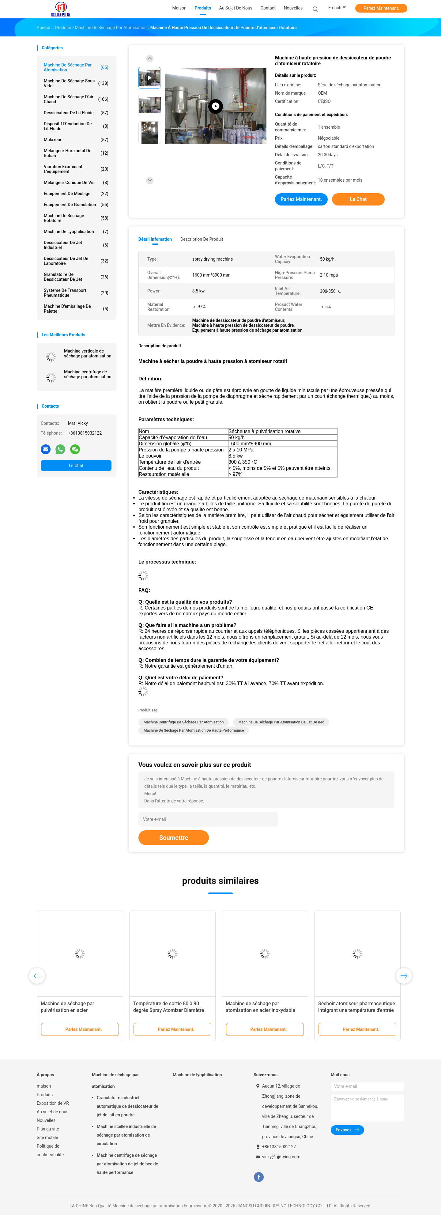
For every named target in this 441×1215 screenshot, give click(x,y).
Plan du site (48, 1128)
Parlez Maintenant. (381, 8)
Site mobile (47, 1137)
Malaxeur (76, 140)
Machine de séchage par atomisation (76, 67)
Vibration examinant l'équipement (76, 169)
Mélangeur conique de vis (76, 182)
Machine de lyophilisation (76, 231)
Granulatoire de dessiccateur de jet (76, 277)
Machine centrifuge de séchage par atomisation (87, 374)
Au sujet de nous (52, 1111)
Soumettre (173, 837)
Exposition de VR (53, 1103)
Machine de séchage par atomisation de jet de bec (281, 722)
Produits (45, 1094)
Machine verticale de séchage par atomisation (87, 353)
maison (44, 1086)
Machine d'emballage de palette (76, 309)
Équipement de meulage (76, 194)
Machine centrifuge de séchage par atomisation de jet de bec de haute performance (127, 1164)
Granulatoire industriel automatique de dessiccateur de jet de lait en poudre (127, 1106)
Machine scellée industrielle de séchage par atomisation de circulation (126, 1135)
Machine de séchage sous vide (76, 83)
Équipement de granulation (76, 205)
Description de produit (201, 239)
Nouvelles (46, 1120)
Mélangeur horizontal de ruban (76, 153)
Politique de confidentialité (50, 1150)
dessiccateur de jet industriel (76, 245)
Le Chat (76, 465)
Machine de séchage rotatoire (76, 218)
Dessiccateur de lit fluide (76, 113)
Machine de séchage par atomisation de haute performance (194, 730)
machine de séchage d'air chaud (76, 99)
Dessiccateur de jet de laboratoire (76, 261)
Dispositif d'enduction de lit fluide (76, 126)
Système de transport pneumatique (76, 293)
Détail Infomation (155, 239)
